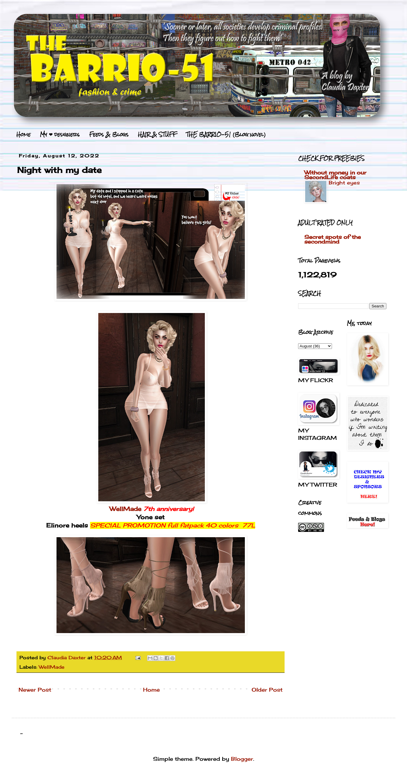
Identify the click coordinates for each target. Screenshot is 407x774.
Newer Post (35, 689)
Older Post (267, 689)
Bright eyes (344, 182)
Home (23, 134)
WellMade (125, 508)
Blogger (242, 758)
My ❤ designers (60, 134)
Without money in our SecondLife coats (335, 174)
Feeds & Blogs (109, 134)
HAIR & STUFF (157, 134)
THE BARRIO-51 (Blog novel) (226, 134)
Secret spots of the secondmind (332, 239)
